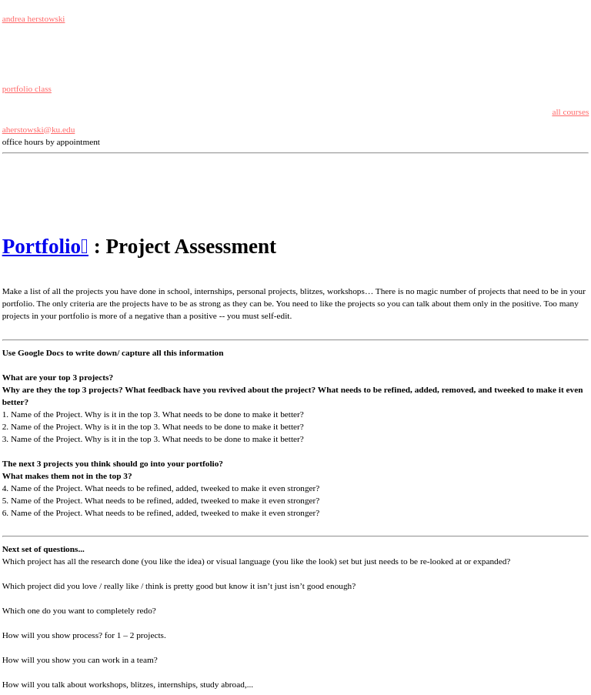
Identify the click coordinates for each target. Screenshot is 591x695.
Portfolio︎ (45, 246)
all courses (570, 111)
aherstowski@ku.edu (38, 129)
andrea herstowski (33, 18)
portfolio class (27, 88)
